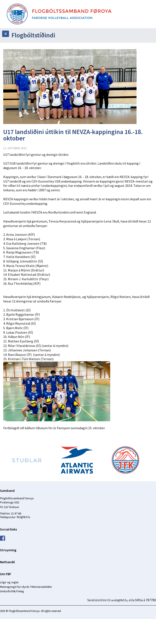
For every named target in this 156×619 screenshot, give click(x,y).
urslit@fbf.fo (119, 600)
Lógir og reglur (9, 582)
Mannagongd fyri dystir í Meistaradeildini (26, 587)
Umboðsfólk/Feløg (12, 591)
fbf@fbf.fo (23, 517)
